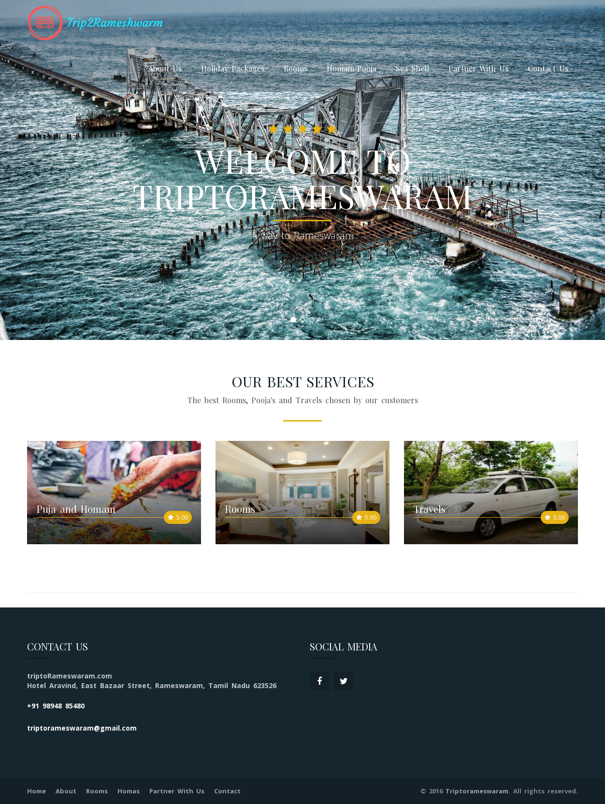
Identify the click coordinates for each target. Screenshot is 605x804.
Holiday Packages (232, 68)
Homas (128, 791)
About (66, 791)
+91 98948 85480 (56, 705)
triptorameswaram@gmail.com (82, 728)
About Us (165, 68)
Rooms (295, 68)
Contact (227, 791)
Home (36, 791)
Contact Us (548, 68)
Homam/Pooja (351, 68)
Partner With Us (478, 68)
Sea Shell (412, 68)
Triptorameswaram (477, 791)
